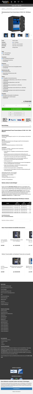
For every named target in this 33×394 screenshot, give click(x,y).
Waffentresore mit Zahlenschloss (7, 313)
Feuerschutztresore (4, 320)
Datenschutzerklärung (9, 386)
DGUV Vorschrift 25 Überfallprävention (8, 292)
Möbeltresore (3, 319)
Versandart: (4, 93)
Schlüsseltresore (4, 316)
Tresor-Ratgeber (4, 289)
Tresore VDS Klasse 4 (4, 329)
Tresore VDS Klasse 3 (4, 328)
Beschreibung (5, 125)
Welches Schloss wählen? (8, 220)
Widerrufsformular (4, 297)
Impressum (3, 301)
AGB (1, 294)
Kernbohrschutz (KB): (6, 70)
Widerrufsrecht (3, 299)
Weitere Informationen (16, 391)
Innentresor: (4, 63)
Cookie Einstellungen (4, 304)
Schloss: (3, 76)
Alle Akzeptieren (16, 388)
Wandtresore (3, 315)
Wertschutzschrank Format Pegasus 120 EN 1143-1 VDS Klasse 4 (16, 267)
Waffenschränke (4, 310)
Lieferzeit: (4, 42)
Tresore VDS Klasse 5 (4, 331)
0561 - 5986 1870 (18, 5)
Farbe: (3, 51)
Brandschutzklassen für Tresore (6, 287)
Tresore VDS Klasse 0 (4, 323)
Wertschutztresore (4, 322)
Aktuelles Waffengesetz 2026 (6, 291)
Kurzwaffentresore (4, 312)
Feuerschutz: (4, 57)
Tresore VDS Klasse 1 (4, 325)
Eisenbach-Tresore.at (4, 302)
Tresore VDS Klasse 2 (4, 326)
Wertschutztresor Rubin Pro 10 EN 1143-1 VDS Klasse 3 (16, 240)
